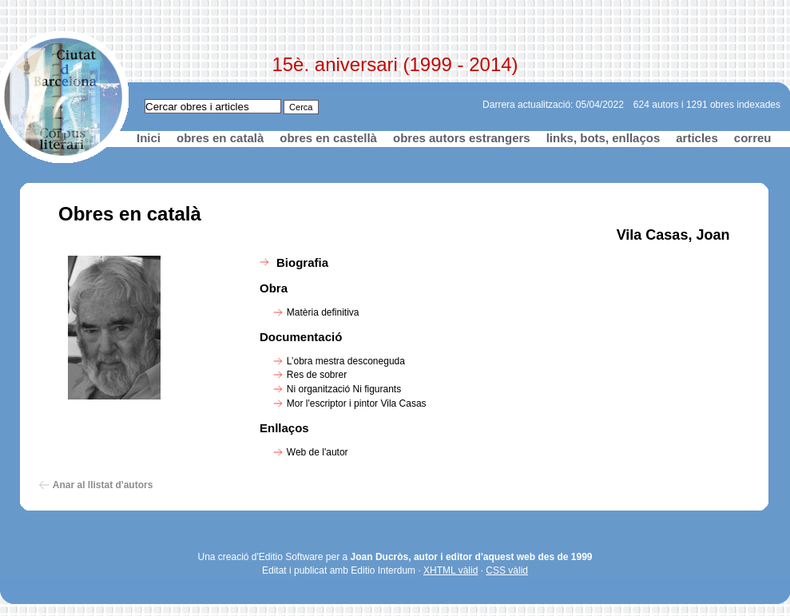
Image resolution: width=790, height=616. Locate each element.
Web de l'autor (317, 452)
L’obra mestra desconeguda (346, 361)
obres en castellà (328, 138)
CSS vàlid (507, 570)
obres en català (220, 138)
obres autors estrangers (461, 138)
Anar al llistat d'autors (103, 485)
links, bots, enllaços (603, 138)
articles (697, 138)
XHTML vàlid (450, 570)
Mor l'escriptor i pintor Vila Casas (357, 403)
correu (753, 138)
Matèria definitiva (323, 312)
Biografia (302, 262)
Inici (149, 138)
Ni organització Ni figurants (344, 389)
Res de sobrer (317, 374)
